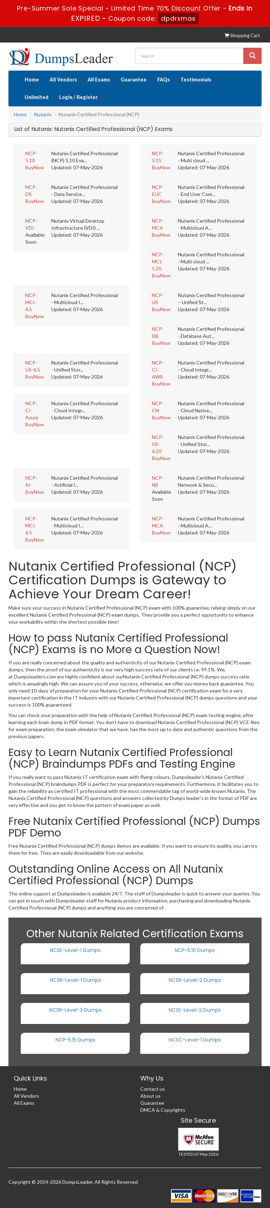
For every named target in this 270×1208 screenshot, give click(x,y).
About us (150, 1096)
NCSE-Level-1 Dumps (75, 950)
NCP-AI (31, 481)
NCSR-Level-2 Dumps (195, 980)
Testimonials (195, 80)
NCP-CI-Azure (31, 410)
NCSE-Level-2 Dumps (195, 1009)
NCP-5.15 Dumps (75, 1039)
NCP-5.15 (158, 156)
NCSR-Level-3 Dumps (75, 1009)
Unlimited (37, 97)
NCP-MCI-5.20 (158, 261)
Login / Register (78, 97)
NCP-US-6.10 (158, 444)
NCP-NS (158, 481)
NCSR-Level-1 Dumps (75, 980)
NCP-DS (31, 190)
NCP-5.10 (31, 156)
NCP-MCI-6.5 (31, 302)
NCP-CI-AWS (158, 370)
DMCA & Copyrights (162, 1110)
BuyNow (34, 167)
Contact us (152, 1089)
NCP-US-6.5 (32, 366)
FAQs (163, 80)
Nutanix (42, 114)
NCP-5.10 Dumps (195, 950)
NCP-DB (158, 332)
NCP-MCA (158, 224)
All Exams (99, 80)
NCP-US (158, 298)
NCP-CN (158, 406)
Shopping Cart (242, 35)
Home (32, 80)
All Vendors (63, 80)
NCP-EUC (158, 190)
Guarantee (134, 80)
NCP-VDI (31, 224)
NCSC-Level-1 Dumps (195, 1039)
